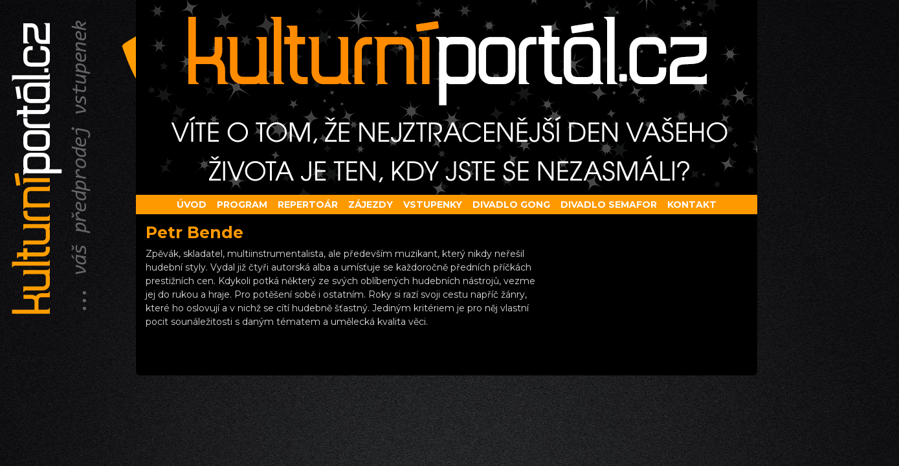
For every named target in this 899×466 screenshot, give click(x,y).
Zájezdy (370, 204)
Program (242, 204)
